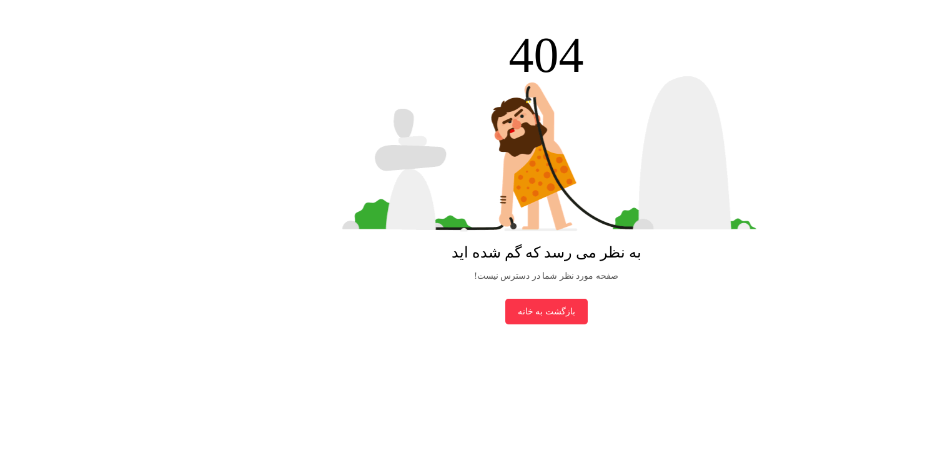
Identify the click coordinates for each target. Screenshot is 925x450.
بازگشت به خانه (463, 311)
